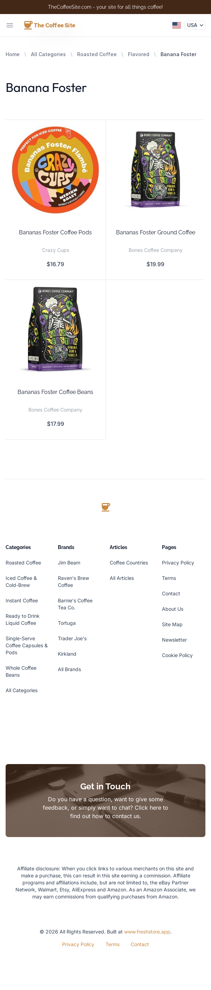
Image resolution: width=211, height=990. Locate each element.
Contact (171, 593)
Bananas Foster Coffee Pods (55, 232)
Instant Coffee (22, 600)
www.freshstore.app (147, 932)
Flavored (138, 54)
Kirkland (67, 654)
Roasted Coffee (97, 54)
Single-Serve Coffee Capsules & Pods (27, 645)
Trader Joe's (72, 638)
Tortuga (67, 623)
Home (13, 54)
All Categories (48, 54)
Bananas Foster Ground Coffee (155, 232)
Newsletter (174, 640)
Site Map (172, 624)
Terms (169, 578)
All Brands (69, 669)
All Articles (122, 578)
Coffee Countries (129, 563)
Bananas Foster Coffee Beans (55, 392)
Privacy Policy (178, 563)
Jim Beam (69, 563)
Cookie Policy (177, 655)
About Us (172, 609)
